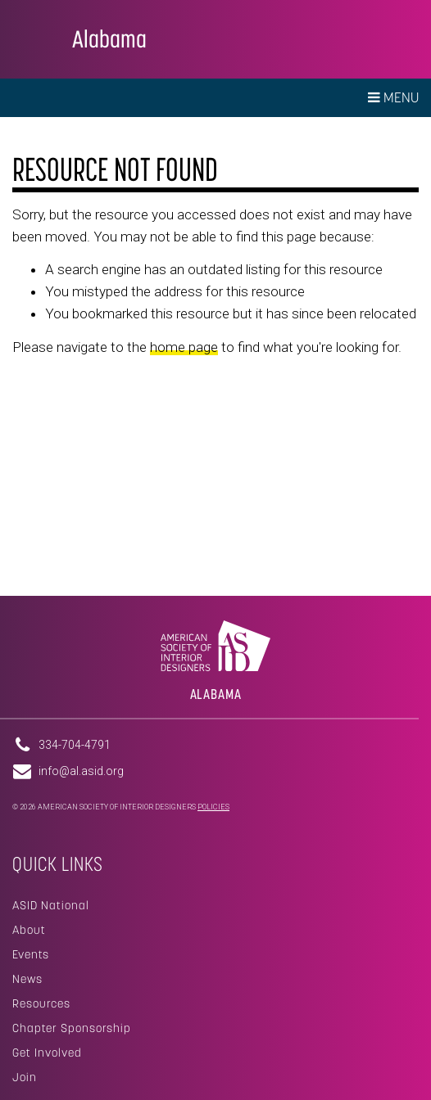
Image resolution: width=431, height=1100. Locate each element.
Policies (213, 807)
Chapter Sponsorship (71, 1028)
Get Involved (47, 1052)
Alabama (109, 39)
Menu (393, 97)
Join (24, 1077)
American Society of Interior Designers (36, 38)
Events (30, 954)
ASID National (50, 905)
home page (184, 347)
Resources (41, 1003)
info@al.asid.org (81, 771)
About (29, 929)
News (27, 979)
